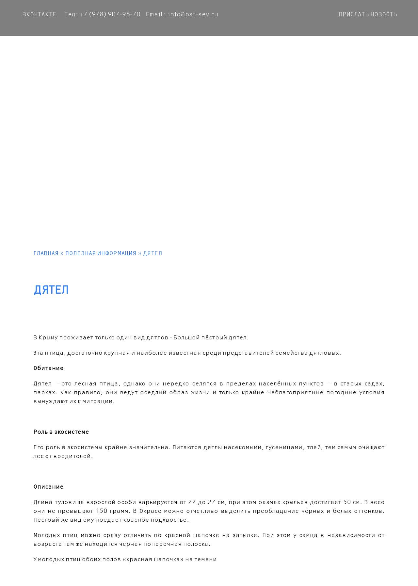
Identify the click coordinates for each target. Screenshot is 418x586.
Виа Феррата (187, 47)
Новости (113, 47)
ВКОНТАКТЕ (39, 14)
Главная (36, 47)
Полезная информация (101, 253)
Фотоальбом (74, 47)
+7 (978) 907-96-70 (110, 14)
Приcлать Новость (368, 14)
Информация (375, 47)
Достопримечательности (251, 47)
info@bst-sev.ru (193, 14)
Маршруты (147, 47)
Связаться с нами (323, 47)
